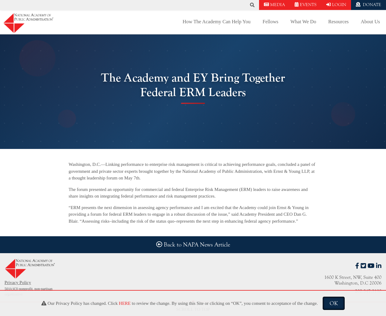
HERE (125, 303)
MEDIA (274, 4)
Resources (338, 21)
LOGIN (336, 4)
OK (334, 303)
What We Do (303, 21)
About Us (370, 21)
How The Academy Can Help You (217, 21)
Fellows (270, 21)
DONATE (368, 4)
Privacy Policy (18, 282)
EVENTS (306, 4)
